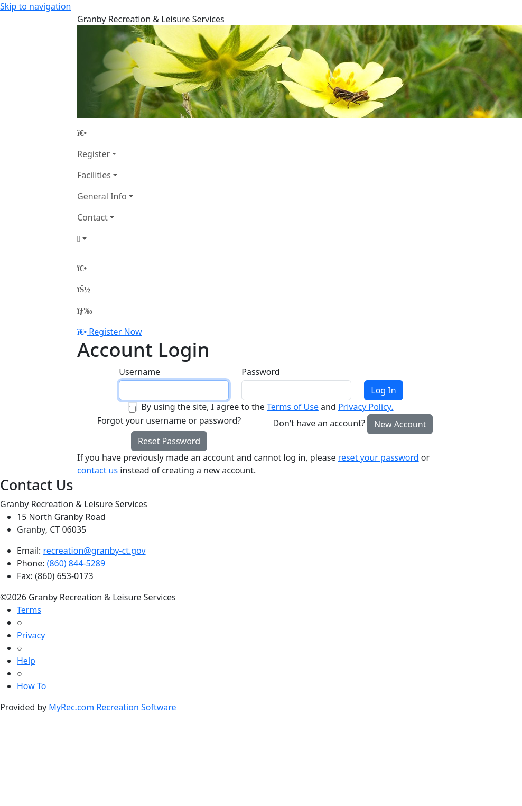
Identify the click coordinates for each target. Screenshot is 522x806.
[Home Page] (105, 132)
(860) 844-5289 (76, 563)
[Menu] (84, 310)
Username (139, 372)
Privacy (31, 635)
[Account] (105, 238)
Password (260, 372)
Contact (92, 217)
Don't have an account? (319, 423)
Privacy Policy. (366, 407)
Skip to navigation (35, 6)
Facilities (94, 175)
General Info (102, 196)
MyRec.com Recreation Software (112, 707)
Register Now (115, 331)
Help (26, 660)
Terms (29, 610)
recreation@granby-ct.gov (94, 550)
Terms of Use (293, 407)
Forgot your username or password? (169, 420)
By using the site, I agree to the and (267, 407)
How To (31, 686)
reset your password (378, 457)
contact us (97, 470)
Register (93, 154)
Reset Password (169, 441)
